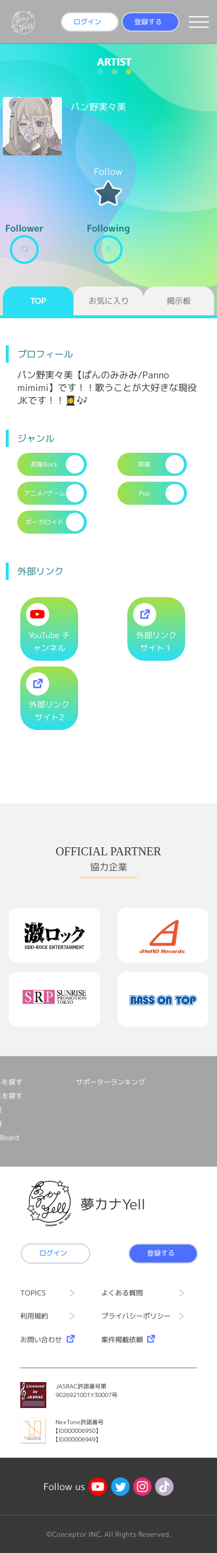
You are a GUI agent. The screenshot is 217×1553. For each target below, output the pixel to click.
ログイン (87, 22)
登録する (148, 22)
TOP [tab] (38, 300)
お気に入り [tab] (109, 300)
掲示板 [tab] (179, 300)
